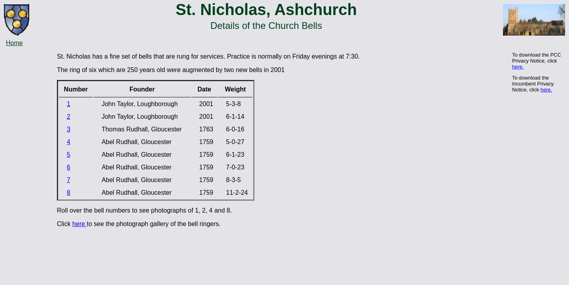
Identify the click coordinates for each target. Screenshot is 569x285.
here (79, 223)
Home (14, 43)
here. (518, 67)
